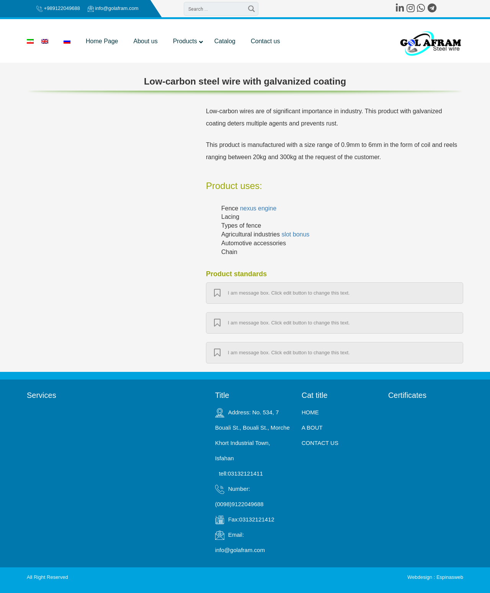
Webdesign (419, 577)
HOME (310, 412)
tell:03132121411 (241, 473)
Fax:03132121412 (251, 519)
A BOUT (312, 427)
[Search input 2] (215, 9)
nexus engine (258, 208)
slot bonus (295, 234)
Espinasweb (449, 577)
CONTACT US (320, 443)
